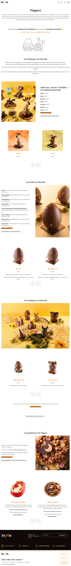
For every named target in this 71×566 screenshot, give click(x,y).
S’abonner (63, 535)
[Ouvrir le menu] (68, 2)
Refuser (64, 558)
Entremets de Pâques (18, 502)
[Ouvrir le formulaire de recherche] (58, 2)
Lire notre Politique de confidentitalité (8, 564)
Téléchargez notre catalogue (50, 116)
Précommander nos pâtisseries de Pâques (14, 460)
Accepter (64, 554)
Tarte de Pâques (52, 502)
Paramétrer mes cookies (64, 563)
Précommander (18, 514)
